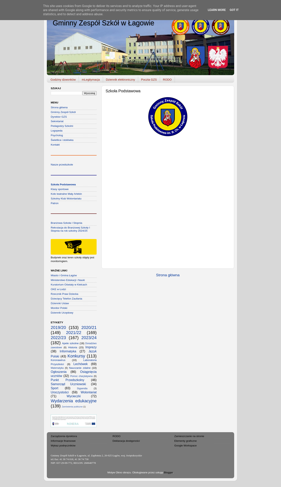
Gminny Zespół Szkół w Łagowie (103, 23)
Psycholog (57, 135)
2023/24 (89, 337)
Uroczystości (60, 392)
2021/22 (73, 332)
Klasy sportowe (60, 189)
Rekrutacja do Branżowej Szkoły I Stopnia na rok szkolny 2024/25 (70, 229)
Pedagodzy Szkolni (62, 125)
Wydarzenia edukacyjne (74, 400)
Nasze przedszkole (62, 164)
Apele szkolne (70, 343)
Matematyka (57, 368)
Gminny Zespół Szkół (63, 112)
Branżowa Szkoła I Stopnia (66, 222)
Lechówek (80, 364)
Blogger (168, 472)
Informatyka (68, 351)
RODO (167, 79)
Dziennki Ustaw (60, 303)
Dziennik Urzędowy (62, 312)
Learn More (217, 10)
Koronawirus (58, 360)
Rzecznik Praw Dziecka (64, 293)
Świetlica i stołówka (62, 140)
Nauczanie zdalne (80, 367)
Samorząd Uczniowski (68, 384)
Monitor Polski (59, 308)
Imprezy (91, 347)
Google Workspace (185, 445)
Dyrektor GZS (59, 116)
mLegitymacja (91, 79)
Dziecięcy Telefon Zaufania (66, 298)
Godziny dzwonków (63, 79)
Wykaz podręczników (63, 445)
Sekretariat (57, 121)
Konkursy (76, 356)
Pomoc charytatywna (81, 376)
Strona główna (168, 275)
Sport (54, 388)
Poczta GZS (149, 79)
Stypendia (82, 388)
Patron (55, 203)
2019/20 (58, 327)
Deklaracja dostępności (126, 440)
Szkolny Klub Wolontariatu (66, 198)
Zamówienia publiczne (72, 406)
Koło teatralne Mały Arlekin (66, 193)
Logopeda (56, 130)
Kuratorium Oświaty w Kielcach (69, 284)
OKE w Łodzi (58, 289)
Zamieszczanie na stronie (189, 436)
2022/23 (58, 337)
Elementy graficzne (185, 440)
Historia (72, 347)
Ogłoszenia (59, 371)
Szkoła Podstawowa (63, 184)
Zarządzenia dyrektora (64, 436)
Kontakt (55, 144)
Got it (234, 10)
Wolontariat (89, 392)
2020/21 (89, 327)
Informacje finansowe (63, 440)
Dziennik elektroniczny (120, 79)
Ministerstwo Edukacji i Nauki (68, 280)
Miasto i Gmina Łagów (64, 275)
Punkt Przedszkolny (67, 380)
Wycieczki (74, 396)
